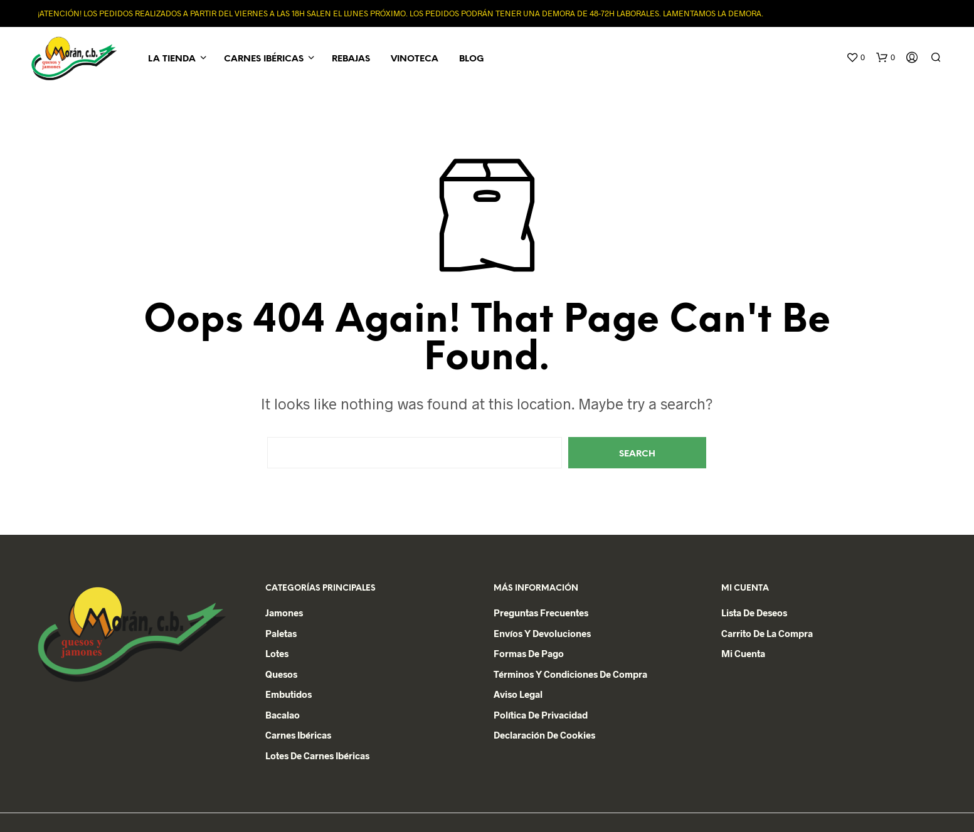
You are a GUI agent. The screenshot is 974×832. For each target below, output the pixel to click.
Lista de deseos (754, 612)
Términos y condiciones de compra (570, 674)
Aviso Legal (518, 694)
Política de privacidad (541, 714)
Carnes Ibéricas (264, 59)
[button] (855, 57)
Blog (471, 59)
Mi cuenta (743, 653)
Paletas (281, 633)
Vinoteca (414, 59)
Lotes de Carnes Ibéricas (317, 755)
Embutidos (288, 694)
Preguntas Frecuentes (541, 612)
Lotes (276, 653)
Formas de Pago (529, 653)
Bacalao (282, 714)
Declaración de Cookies (544, 734)
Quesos (281, 674)
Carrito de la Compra (767, 633)
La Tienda (172, 59)
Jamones (284, 612)
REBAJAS (351, 59)
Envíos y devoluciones (542, 633)
